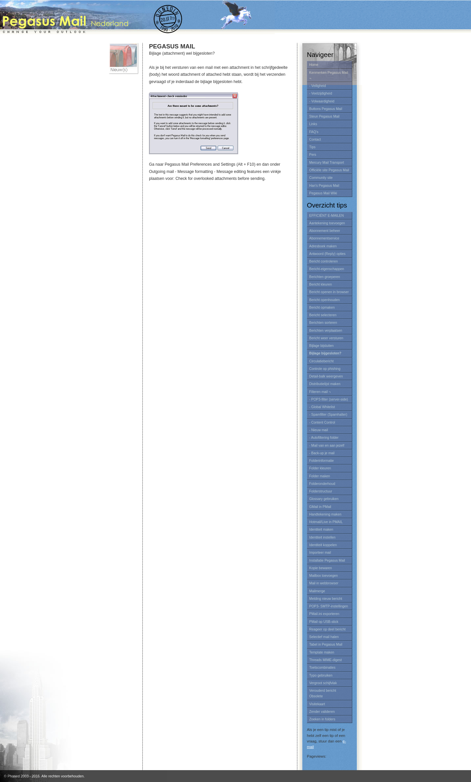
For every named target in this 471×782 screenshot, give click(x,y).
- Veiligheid (317, 86)
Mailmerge (317, 591)
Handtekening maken (325, 514)
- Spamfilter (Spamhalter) (328, 414)
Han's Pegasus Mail (324, 185)
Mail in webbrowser (323, 583)
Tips (312, 147)
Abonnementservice (324, 238)
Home (313, 65)
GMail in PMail (320, 507)
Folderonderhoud (322, 484)
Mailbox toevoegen (323, 575)
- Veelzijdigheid (320, 93)
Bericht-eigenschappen (326, 269)
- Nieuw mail (318, 430)
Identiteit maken (321, 529)
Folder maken (319, 476)
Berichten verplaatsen (325, 330)
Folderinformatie (321, 460)
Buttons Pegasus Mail (325, 109)
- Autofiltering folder (323, 437)
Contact (315, 139)
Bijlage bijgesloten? (325, 353)
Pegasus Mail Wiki (323, 193)
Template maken (321, 652)
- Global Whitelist (322, 407)
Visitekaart (317, 704)
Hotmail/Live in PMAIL (326, 522)
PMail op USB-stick (323, 622)
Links (313, 124)
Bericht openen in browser (329, 292)
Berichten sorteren (323, 322)
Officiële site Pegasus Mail (329, 170)
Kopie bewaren (320, 568)
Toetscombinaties (322, 667)
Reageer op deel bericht (327, 629)
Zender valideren (322, 711)
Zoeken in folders (322, 719)
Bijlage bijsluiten (321, 346)
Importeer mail (320, 552)
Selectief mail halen (324, 637)
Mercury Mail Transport (326, 162)
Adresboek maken (323, 246)
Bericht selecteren (322, 315)
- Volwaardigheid (322, 101)
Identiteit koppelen (323, 545)
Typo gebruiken (321, 675)
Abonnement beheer (324, 231)
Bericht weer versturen (326, 338)
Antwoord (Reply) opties (327, 254)
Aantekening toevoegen (327, 223)
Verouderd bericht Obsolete (322, 693)
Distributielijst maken (324, 384)
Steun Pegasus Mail (324, 116)
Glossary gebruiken (323, 499)
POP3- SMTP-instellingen (328, 606)
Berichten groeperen (324, 277)
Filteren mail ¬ (320, 392)
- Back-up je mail (322, 453)
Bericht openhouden (324, 300)
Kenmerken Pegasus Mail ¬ (328, 75)
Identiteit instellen (322, 537)
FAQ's (313, 132)
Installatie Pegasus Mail (327, 560)
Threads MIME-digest (325, 660)
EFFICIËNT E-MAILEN (326, 215)
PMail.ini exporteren (324, 614)
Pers (312, 154)
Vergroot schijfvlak (323, 683)
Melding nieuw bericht (325, 598)
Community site (321, 178)
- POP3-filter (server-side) (328, 399)
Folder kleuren (320, 468)
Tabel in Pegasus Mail (325, 644)
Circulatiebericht (321, 361)
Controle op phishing (324, 369)
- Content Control (322, 422)
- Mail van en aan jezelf (326, 445)
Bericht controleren (323, 261)
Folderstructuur (320, 491)
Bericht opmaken (322, 307)
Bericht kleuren (320, 284)
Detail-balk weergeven (326, 376)
